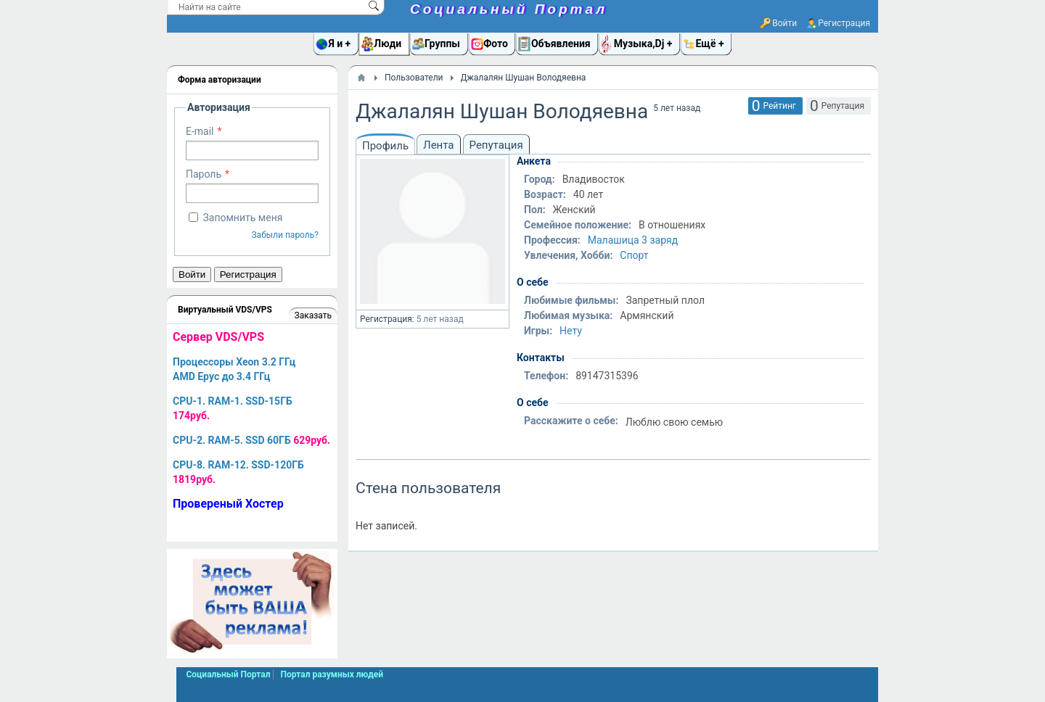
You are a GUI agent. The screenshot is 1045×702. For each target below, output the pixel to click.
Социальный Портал (508, 9)
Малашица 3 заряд (633, 240)
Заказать (313, 315)
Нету (571, 330)
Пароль (203, 174)
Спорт (634, 255)
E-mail (200, 131)
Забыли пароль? (285, 235)
